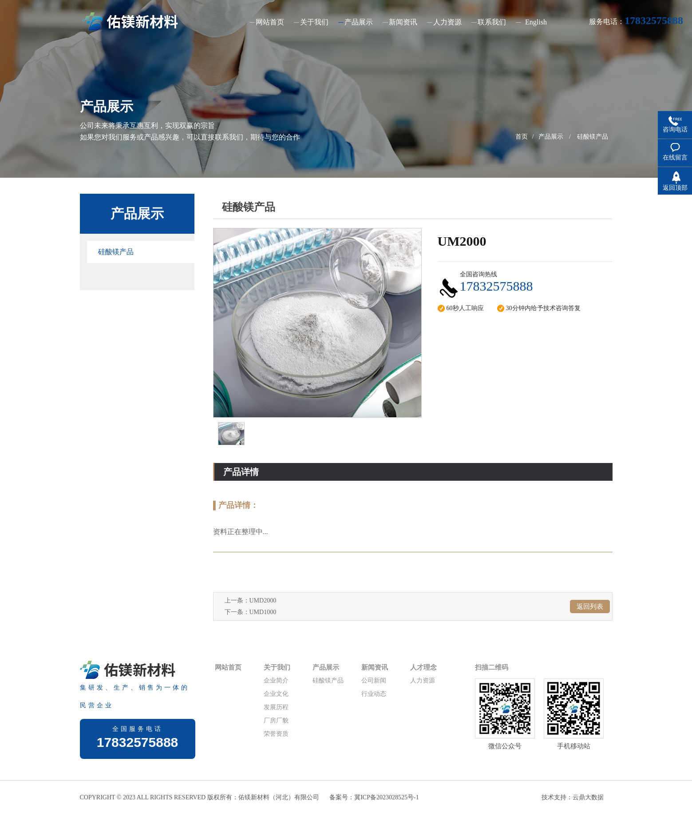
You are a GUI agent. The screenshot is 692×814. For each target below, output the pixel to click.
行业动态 (373, 693)
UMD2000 (263, 600)
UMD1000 (263, 612)
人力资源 (422, 680)
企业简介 (276, 680)
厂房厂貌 (276, 720)
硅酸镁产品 (592, 136)
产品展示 (550, 136)
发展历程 (276, 707)
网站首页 (228, 667)
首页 (521, 136)
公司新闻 (373, 680)
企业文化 (276, 693)
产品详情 (241, 472)
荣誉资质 (276, 733)
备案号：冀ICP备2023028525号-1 (374, 797)
